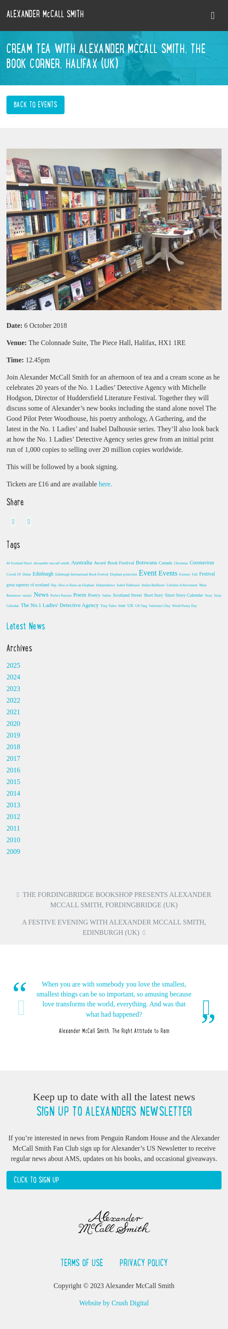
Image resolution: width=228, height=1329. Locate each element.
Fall (194, 574)
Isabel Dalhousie (128, 585)
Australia (81, 562)
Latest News (25, 626)
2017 (13, 758)
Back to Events (35, 104)
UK (130, 605)
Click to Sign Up (36, 1180)
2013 (13, 805)
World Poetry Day (184, 606)
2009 (13, 851)
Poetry (94, 595)
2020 (13, 723)
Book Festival (121, 562)
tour (122, 605)
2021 (13, 712)
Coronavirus (202, 562)
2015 (13, 781)
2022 (13, 700)
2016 (13, 770)
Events (167, 573)
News (41, 594)
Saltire (106, 596)
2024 (13, 677)
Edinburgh (43, 573)
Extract (185, 574)
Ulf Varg (141, 606)
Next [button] (206, 1007)
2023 (13, 688)
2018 (13, 746)
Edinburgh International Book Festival (81, 574)
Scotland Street (127, 595)
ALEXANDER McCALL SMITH (45, 14)
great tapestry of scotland (27, 584)
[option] (114, 1007)
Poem (79, 594)
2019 (13, 735)
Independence (105, 585)
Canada (166, 562)
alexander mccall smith (51, 563)
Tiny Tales (108, 606)
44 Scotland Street (19, 563)
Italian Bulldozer (153, 585)
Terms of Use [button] (83, 1262)
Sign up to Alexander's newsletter (114, 1111)
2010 (13, 839)
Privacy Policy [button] (144, 1262)
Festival (207, 573)
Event (148, 573)
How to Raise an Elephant (77, 585)
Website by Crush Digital (114, 1303)
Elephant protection (123, 574)
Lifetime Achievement (181, 585)
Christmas (181, 563)
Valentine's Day (159, 606)
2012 (13, 816)
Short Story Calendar (184, 595)
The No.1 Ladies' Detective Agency (60, 605)
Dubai (26, 574)
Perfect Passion (60, 596)
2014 (13, 793)
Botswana (146, 563)
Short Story (153, 595)
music (27, 595)
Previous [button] (21, 1007)
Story (208, 596)
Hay (53, 585)
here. (105, 484)
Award (100, 562)
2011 (13, 828)
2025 (13, 665)
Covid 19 (13, 574)
